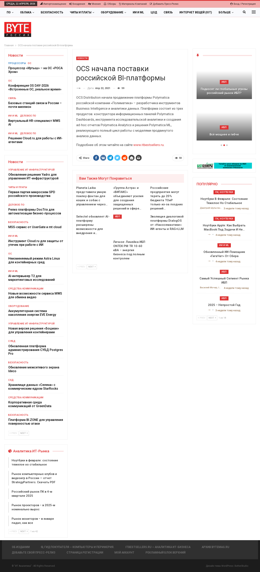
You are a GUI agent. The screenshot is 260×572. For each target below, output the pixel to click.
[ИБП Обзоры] (224, 165)
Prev (81, 266)
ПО (9, 12)
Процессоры (17, 63)
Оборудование (112, 12)
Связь (168, 12)
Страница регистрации (85, 552)
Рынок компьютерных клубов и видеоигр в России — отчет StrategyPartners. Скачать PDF (34, 478)
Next (92, 266)
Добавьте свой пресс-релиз (33, 552)
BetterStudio (241, 566)
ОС (29, 63)
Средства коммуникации (26, 288)
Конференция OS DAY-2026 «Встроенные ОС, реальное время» (34, 87)
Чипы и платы (80, 12)
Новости (82, 58)
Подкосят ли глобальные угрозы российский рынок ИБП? (224, 91)
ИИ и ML (138, 12)
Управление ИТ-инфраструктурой (31, 169)
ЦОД (154, 12)
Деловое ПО (28, 115)
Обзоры (110, 4)
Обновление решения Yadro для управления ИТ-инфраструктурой (33, 176)
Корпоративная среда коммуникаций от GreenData (29, 404)
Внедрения (77, 4)
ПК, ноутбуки (224, 192)
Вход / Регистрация (243, 4)
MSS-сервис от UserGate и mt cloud (34, 227)
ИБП (117, 216)
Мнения (94, 4)
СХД (11, 380)
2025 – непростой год (224, 305)
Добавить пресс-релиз (164, 4)
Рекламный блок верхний (166, 552)
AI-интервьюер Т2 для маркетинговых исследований (31, 278)
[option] (224, 103)
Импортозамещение (53, 4)
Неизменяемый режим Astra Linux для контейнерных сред (34, 260)
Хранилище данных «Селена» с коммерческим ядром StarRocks (33, 386)
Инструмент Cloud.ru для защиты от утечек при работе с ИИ (35, 243)
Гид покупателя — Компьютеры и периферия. (77, 547)
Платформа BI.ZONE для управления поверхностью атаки (35, 421)
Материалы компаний (133, 4)
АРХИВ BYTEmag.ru (215, 547)
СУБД (11, 341)
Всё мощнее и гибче (224, 134)
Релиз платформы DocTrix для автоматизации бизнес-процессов (34, 211)
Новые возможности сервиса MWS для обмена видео (35, 295)
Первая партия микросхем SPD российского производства (31, 194)
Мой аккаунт (124, 552)
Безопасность (52, 12)
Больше (225, 12)
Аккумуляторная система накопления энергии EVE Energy (32, 313)
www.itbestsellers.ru (148, 145)
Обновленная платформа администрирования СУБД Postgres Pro (35, 349)
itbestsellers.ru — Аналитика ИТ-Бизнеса (157, 547)
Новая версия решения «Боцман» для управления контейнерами (33, 330)
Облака (25, 12)
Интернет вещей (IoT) (195, 12)
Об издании (21, 547)
